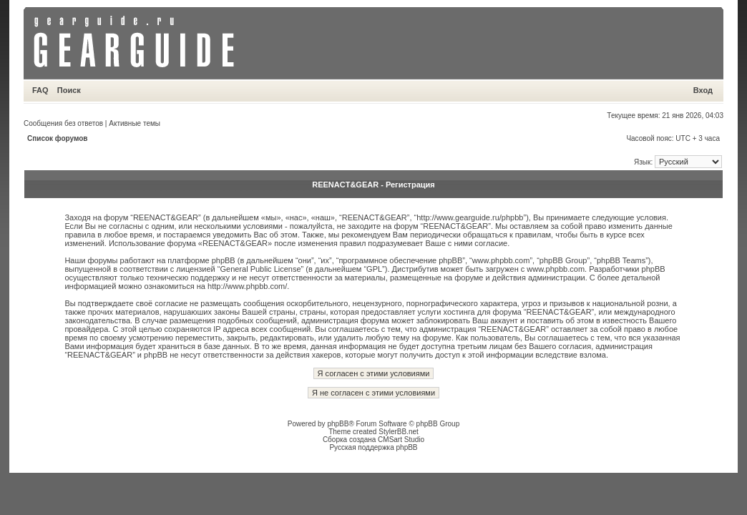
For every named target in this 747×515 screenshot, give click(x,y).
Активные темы (134, 123)
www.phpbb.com (556, 269)
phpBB (337, 424)
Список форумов (57, 138)
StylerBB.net (399, 432)
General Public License (260, 269)
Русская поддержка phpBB (373, 447)
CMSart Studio (401, 439)
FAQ (40, 90)
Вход (703, 90)
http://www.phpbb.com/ (247, 286)
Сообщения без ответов (63, 123)
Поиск (69, 90)
